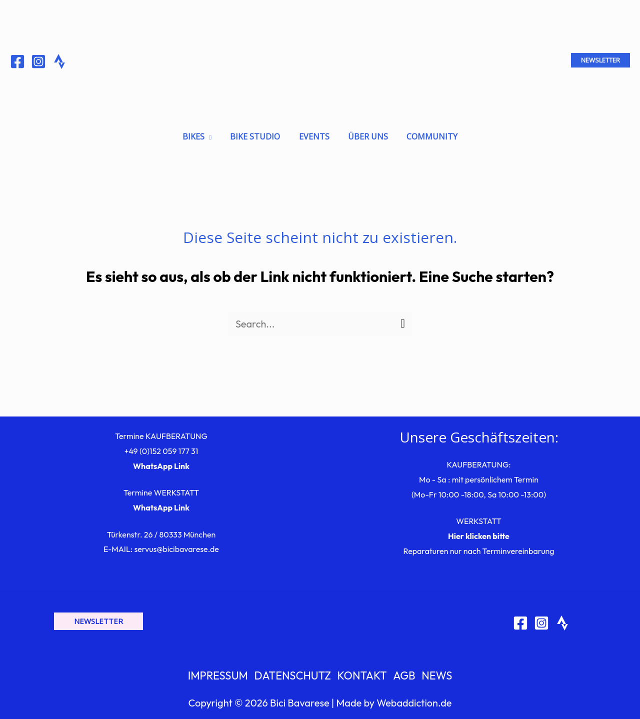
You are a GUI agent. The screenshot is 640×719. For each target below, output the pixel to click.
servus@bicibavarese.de (176, 545)
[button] (600, 60)
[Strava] (562, 619)
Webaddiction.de (414, 700)
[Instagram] (38, 61)
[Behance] (59, 61)
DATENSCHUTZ (293, 673)
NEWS (435, 673)
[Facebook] (17, 61)
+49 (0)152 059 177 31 (161, 447)
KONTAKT (363, 673)
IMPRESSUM (220, 673)
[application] (213, 133)
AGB (403, 673)
